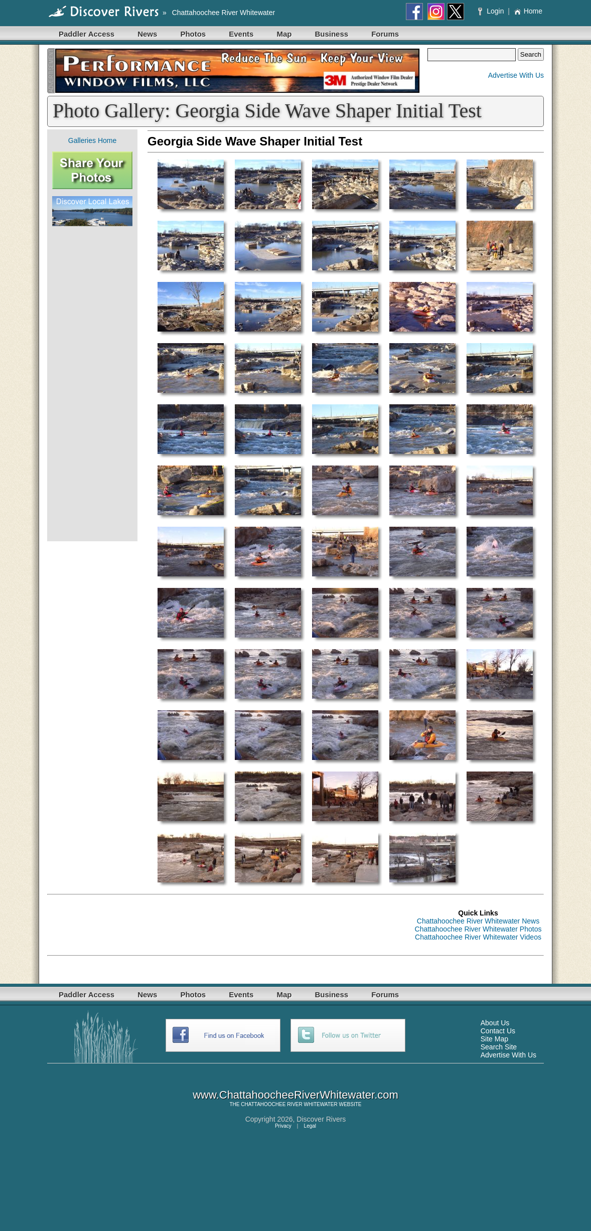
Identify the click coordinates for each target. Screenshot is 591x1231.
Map (283, 34)
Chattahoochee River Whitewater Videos (478, 937)
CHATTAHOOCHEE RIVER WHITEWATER (289, 1104)
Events (241, 34)
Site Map (494, 1039)
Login (492, 11)
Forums (385, 34)
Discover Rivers (321, 1119)
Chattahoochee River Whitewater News (478, 921)
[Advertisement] (92, 383)
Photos (193, 34)
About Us (495, 1023)
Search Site (499, 1047)
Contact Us (498, 1031)
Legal (310, 1126)
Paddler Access (86, 34)
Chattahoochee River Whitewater (223, 13)
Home (528, 11)
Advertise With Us (516, 75)
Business (331, 34)
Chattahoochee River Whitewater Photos (478, 929)
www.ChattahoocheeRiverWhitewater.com (295, 1095)
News (147, 34)
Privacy (283, 1126)
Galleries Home (92, 140)
